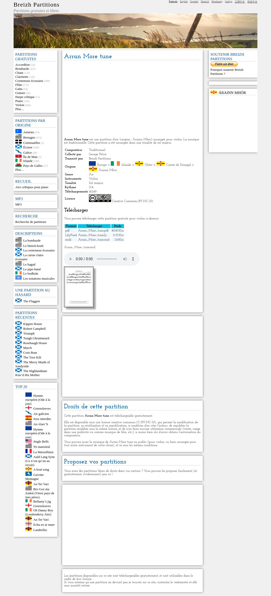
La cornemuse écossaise (39, 250)
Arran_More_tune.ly (92, 235)
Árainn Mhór (107, 170)
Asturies (28, 132)
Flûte (18, 85)
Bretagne (29, 137)
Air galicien (41, 413)
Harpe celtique (25, 97)
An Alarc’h (40, 424)
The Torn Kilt (32, 357)
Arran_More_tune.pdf (93, 230)
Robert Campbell (34, 328)
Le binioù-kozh (33, 245)
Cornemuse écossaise (29, 81)
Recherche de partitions (30, 222)
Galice (27, 152)
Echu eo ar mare (44, 524)
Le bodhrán (30, 273)
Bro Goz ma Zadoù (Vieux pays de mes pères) (39, 493)
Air (91, 174)
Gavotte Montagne (34, 477)
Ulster (149, 165)
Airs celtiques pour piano (31, 187)
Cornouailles (31, 142)
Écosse (27, 147)
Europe (102, 165)
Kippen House (32, 324)
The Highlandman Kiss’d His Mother (31, 373)
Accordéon (22, 65)
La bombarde (32, 240)
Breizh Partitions (36, 4)
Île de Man (30, 156)
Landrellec (40, 530)
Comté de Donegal (178, 165)
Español (194, 1)
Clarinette (21, 77)
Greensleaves (42, 506)
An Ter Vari (41, 484)
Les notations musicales (38, 278)
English (184, 1)
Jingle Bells (41, 441)
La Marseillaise (43, 452)
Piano (19, 101)
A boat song (41, 469)
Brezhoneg (217, 1)
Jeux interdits (42, 419)
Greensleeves (42, 408)
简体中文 (252, 1)
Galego (228, 1)
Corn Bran (30, 352)
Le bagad (29, 264)
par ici (106, 474)
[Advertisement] (132, 99)
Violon (19, 105)
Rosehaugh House (35, 343)
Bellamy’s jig (42, 501)
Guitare (20, 93)
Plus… (19, 109)
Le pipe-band (32, 269)
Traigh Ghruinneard (36, 338)
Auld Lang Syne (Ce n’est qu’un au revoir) (40, 461)
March (27, 348)
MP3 (18, 204)
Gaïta (18, 89)
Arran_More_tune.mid (93, 239)
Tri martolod (41, 447)
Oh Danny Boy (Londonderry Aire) (39, 512)
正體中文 (240, 1)
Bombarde (22, 69)
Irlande (27, 161)
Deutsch (205, 1)
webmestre (181, 582)
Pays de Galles (33, 166)
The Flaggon (31, 301)
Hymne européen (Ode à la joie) (37, 400)
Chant (19, 73)
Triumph (29, 333)
